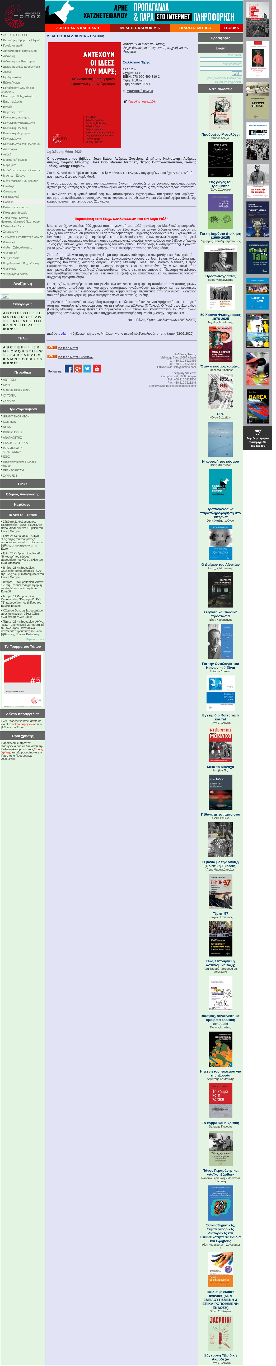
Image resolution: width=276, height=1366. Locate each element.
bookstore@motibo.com (181, 385)
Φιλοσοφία (9, 242)
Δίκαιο (7, 71)
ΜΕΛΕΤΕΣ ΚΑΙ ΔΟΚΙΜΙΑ (140, 28)
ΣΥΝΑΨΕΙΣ (10, 475)
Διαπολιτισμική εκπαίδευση (20, 50)
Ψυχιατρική (10, 252)
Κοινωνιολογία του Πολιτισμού (21, 143)
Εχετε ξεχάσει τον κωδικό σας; (223, 78)
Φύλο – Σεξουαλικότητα (17, 247)
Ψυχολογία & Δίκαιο (15, 273)
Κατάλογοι (22, 505)
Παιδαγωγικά (11, 196)
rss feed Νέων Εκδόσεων (75, 357)
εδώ (63, 333)
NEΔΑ (7, 427)
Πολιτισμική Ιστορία (15, 212)
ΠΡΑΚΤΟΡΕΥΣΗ (13, 470)
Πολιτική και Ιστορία (15, 207)
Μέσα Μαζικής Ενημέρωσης (20, 180)
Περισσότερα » (35, 639)
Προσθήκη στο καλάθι (139, 101)
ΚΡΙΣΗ (7, 385)
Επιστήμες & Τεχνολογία (18, 96)
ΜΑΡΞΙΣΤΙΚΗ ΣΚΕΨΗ (17, 390)
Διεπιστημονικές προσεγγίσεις (21, 66)
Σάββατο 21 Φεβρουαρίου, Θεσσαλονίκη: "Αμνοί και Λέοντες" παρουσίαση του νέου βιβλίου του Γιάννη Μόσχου (22, 526)
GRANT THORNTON (16, 416)
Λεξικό (7, 154)
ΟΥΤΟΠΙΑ (9, 395)
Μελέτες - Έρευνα (14, 175)
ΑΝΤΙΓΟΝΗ (10, 379)
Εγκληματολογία (13, 77)
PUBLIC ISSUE (12, 432)
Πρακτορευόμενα (22, 409)
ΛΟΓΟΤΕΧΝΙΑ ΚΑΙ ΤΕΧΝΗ (77, 28)
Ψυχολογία (10, 268)
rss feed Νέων (68, 348)
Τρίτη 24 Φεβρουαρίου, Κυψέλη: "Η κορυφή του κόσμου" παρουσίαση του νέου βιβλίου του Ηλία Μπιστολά (22, 558)
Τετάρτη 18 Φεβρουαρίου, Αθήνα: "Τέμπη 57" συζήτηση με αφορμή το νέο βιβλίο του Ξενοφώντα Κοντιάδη (22, 586)
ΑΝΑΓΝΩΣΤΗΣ (12, 437)
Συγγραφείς (22, 304)
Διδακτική (9, 56)
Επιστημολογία (12, 101)
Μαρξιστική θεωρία (15, 159)
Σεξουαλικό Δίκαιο (14, 226)
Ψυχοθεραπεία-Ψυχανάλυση (21, 263)
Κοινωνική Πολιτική (15, 128)
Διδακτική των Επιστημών (19, 61)
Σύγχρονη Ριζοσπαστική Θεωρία (23, 236)
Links (22, 484)
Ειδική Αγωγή (11, 82)
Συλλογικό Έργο (137, 62)
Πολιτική (8, 202)
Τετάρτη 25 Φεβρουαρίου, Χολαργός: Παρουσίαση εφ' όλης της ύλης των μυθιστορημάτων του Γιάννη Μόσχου (22, 572)
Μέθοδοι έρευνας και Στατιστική (22, 170)
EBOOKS (231, 28)
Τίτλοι (23, 338)
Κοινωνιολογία (12, 138)
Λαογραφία (10, 149)
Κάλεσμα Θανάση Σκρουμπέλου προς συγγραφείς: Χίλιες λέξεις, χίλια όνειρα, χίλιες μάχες (22, 613)
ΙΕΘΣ (6, 456)
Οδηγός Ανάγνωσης (22, 494)
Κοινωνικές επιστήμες (16, 117)
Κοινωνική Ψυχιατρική (17, 133)
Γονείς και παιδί (12, 45)
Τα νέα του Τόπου (22, 515)
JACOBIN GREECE (15, 34)
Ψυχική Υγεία (11, 258)
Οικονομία (9, 191)
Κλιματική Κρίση (13, 112)
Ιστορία (7, 106)
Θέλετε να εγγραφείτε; (228, 82)
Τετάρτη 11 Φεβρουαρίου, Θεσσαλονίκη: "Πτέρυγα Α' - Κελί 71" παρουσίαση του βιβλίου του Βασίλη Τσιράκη (21, 601)
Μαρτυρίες (9, 165)
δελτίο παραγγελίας (24, 724)
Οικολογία (9, 186)
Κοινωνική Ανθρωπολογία (19, 122)
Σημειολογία (10, 231)
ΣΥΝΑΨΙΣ (9, 400)
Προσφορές (220, 38)
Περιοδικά (22, 372)
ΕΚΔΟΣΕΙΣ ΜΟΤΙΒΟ (195, 28)
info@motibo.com (185, 367)
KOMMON (9, 421)
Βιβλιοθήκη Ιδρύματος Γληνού (21, 40)
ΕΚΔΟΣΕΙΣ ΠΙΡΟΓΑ (15, 442)
